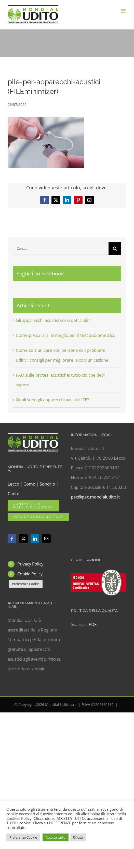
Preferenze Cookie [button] (25, 583)
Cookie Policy (30, 574)
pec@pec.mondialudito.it (95, 497)
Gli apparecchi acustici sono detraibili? (53, 320)
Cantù (13, 493)
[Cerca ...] (61, 248)
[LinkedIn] (35, 538)
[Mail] (46, 538)
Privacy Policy (30, 564)
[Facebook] (12, 538)
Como (29, 484)
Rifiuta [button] (78, 837)
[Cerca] (115, 248)
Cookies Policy (19, 818)
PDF (93, 624)
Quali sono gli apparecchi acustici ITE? (52, 400)
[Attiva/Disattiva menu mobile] (123, 10)
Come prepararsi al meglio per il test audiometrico (65, 335)
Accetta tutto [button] (55, 837)
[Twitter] (23, 538)
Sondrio (47, 484)
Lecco (13, 484)
